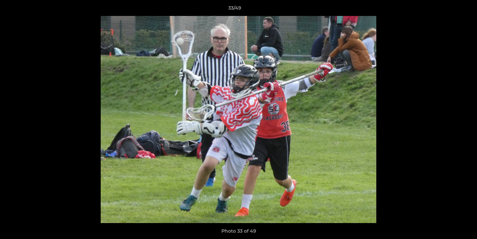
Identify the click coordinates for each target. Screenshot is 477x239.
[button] (449, 10)
